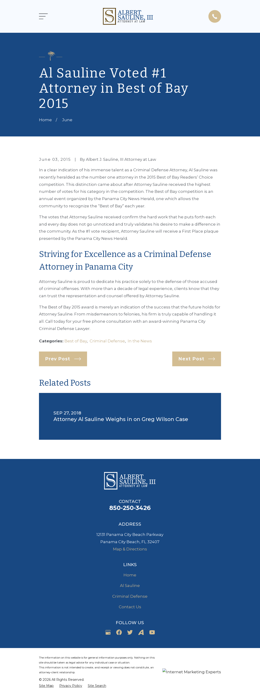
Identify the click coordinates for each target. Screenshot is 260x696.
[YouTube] (152, 632)
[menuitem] (46, 686)
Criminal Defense (107, 341)
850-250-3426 (130, 507)
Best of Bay (75, 341)
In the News (140, 341)
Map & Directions (130, 549)
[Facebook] (119, 632)
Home (129, 575)
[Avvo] (141, 632)
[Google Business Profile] (108, 632)
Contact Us (130, 606)
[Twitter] (130, 632)
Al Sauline (130, 585)
